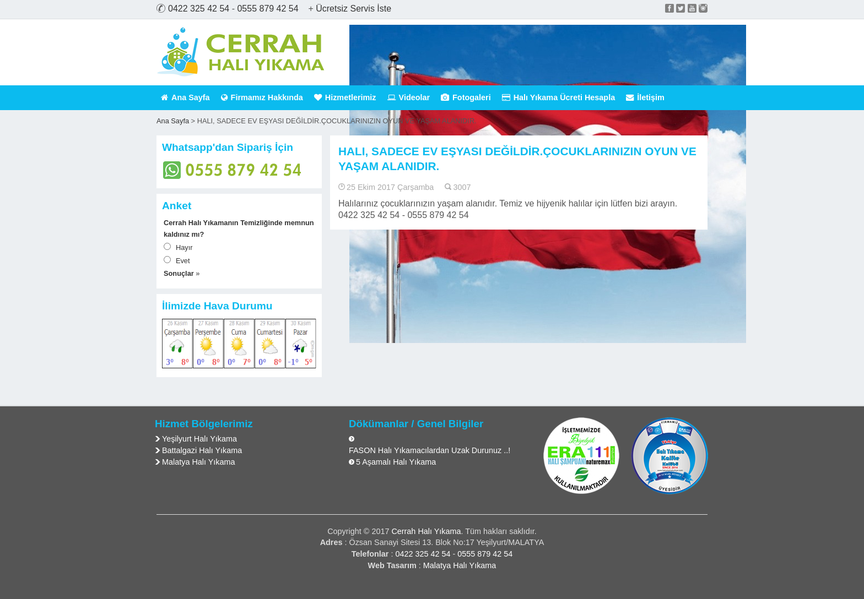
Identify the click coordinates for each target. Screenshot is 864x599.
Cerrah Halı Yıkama (426, 531)
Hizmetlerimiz (345, 97)
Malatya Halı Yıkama (198, 462)
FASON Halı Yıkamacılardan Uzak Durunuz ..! (429, 450)
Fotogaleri (466, 97)
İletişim (645, 97)
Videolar (408, 97)
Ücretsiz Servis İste (353, 8)
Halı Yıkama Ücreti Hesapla (558, 97)
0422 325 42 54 (198, 8)
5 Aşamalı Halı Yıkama (396, 462)
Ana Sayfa (185, 97)
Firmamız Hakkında (262, 97)
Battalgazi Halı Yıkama (202, 450)
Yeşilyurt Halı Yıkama (199, 438)
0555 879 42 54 (267, 8)
